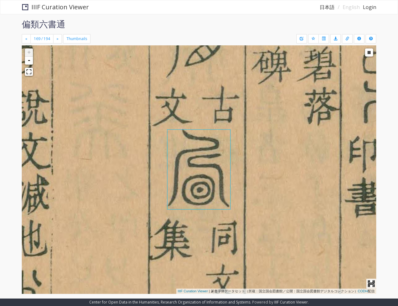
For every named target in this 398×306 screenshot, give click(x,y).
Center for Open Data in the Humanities (124, 302)
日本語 (327, 7)
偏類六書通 (43, 24)
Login (369, 7)
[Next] (57, 38)
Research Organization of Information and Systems (205, 302)
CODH (363, 291)
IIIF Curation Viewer (55, 7)
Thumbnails (77, 38)
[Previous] (26, 38)
